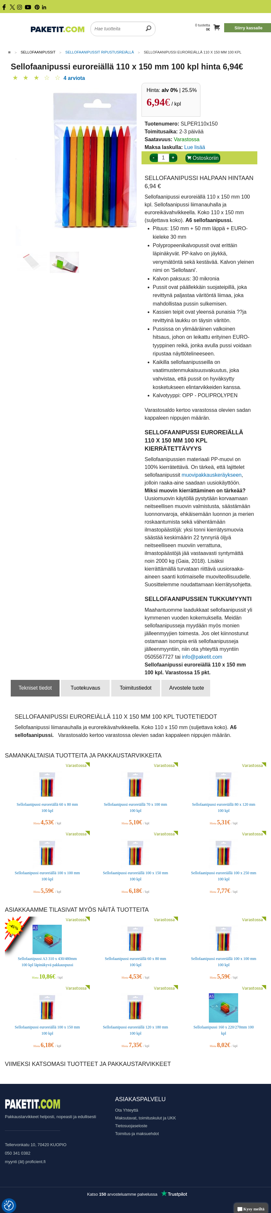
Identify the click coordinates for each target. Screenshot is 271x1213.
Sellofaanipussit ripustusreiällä (99, 52)
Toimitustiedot (136, 688)
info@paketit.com (202, 657)
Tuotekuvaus (85, 688)
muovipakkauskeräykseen (211, 475)
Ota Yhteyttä (126, 1110)
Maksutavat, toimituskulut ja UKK (145, 1118)
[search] (149, 24)
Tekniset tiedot (35, 688)
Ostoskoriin (203, 158)
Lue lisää (194, 147)
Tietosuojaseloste (131, 1125)
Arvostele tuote (186, 688)
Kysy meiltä (250, 1209)
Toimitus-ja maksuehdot (137, 1133)
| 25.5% (179, 90)
